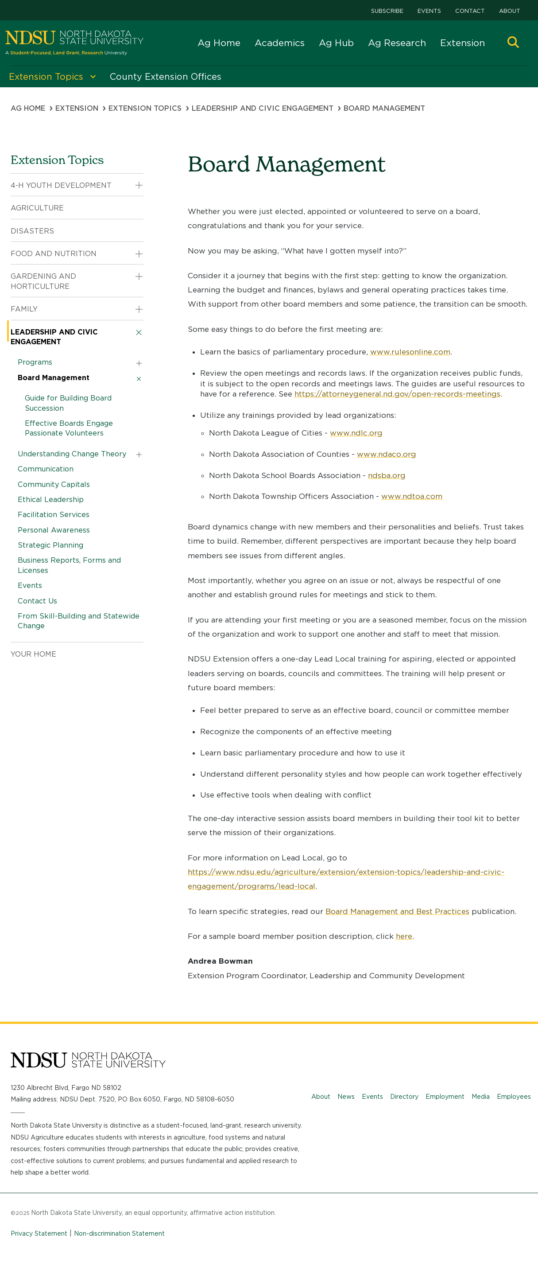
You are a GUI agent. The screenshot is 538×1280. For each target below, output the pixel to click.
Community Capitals (54, 484)
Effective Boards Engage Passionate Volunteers (69, 428)
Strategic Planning (50, 545)
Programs (35, 362)
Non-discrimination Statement (119, 1233)
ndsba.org (387, 475)
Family (24, 309)
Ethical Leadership (51, 499)
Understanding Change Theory (72, 454)
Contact (470, 11)
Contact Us (37, 601)
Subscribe (387, 11)
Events (429, 11)
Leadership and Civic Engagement (262, 108)
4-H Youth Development (61, 185)
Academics (280, 42)
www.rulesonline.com (410, 351)
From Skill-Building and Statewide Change (78, 621)
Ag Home (218, 42)
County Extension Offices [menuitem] (165, 76)
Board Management (53, 377)
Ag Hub (336, 42)
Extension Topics (145, 108)
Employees (514, 1096)
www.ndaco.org (386, 454)
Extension (462, 42)
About (509, 11)
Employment (445, 1096)
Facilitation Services (53, 514)
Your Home (33, 654)
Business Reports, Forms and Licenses (69, 565)
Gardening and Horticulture (43, 281)
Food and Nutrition (54, 253)
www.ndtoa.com (411, 496)
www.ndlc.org (356, 432)
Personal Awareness (54, 530)
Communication (46, 469)
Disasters (32, 231)
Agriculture (37, 208)
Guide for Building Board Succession (68, 403)
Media (481, 1096)
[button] (513, 43)
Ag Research (397, 42)
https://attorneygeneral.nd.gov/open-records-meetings (397, 393)
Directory (404, 1096)
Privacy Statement (39, 1233)
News (346, 1096)
